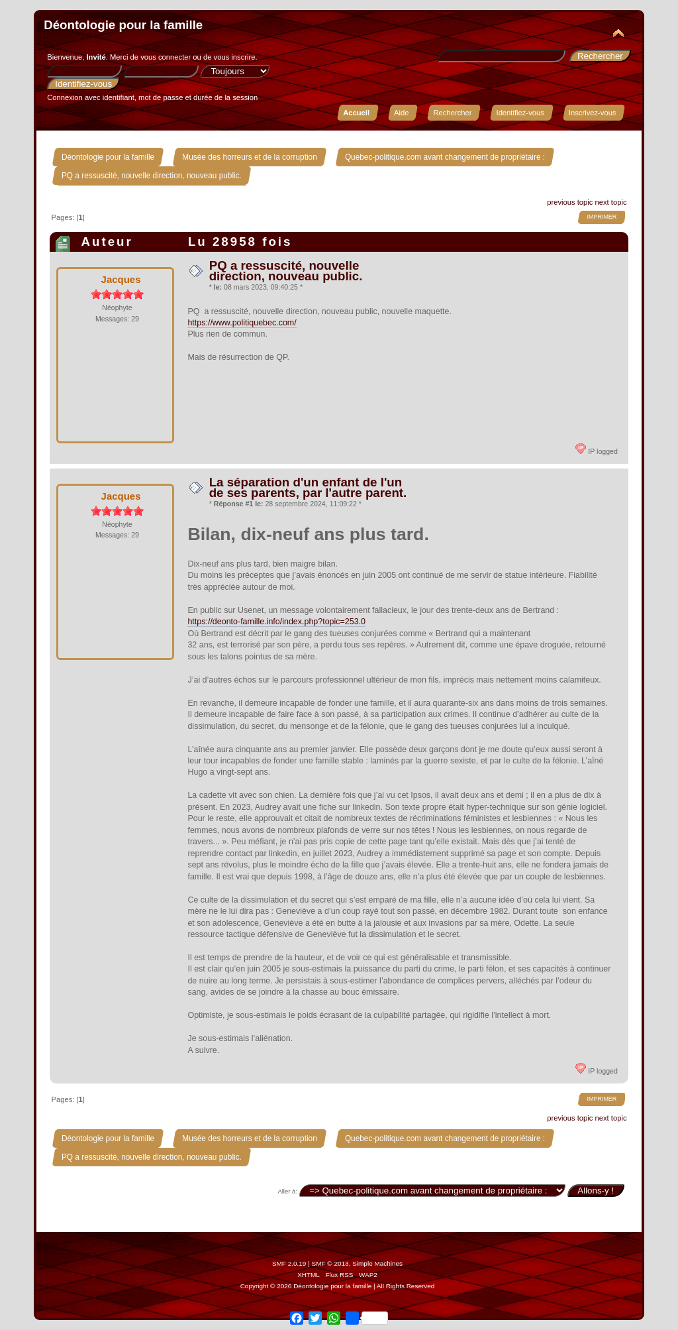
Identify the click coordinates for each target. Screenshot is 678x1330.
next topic (611, 202)
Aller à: (287, 1191)
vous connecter (165, 57)
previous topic (570, 202)
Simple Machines (377, 1263)
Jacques (121, 279)
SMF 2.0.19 (289, 1263)
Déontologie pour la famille (123, 25)
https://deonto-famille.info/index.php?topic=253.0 (276, 621)
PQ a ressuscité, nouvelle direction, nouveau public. (286, 270)
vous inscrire (235, 57)
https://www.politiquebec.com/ (241, 322)
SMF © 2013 (330, 1263)
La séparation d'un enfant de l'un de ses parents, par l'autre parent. (308, 487)
